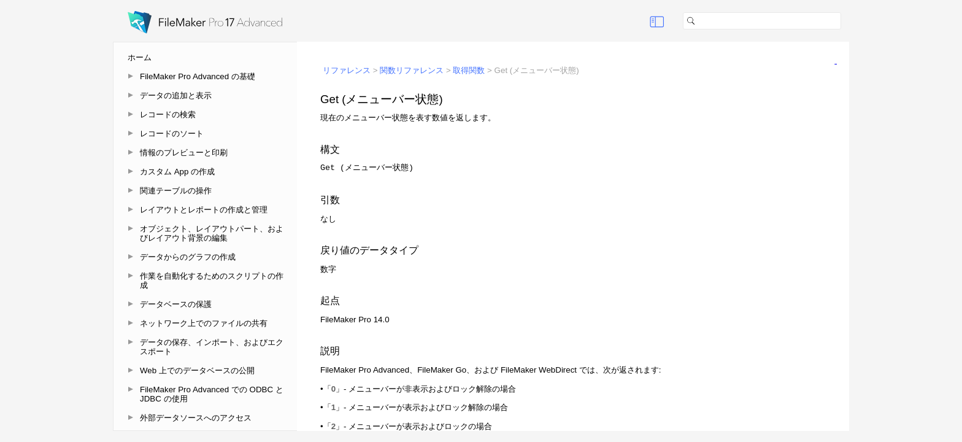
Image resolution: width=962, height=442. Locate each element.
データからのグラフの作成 (188, 257)
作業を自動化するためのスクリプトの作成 (211, 280)
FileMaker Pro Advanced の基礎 (197, 76)
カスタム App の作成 (177, 171)
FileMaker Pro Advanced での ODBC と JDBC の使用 (211, 394)
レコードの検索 (168, 114)
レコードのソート (172, 133)
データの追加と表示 (176, 95)
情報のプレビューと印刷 (184, 152)
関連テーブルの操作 (176, 190)
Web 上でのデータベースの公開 (197, 370)
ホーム (140, 57)
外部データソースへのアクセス (196, 417)
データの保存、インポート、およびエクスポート (211, 347)
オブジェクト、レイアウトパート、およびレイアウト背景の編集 (211, 233)
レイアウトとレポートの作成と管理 (203, 209)
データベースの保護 (176, 304)
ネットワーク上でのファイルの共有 (203, 323)
